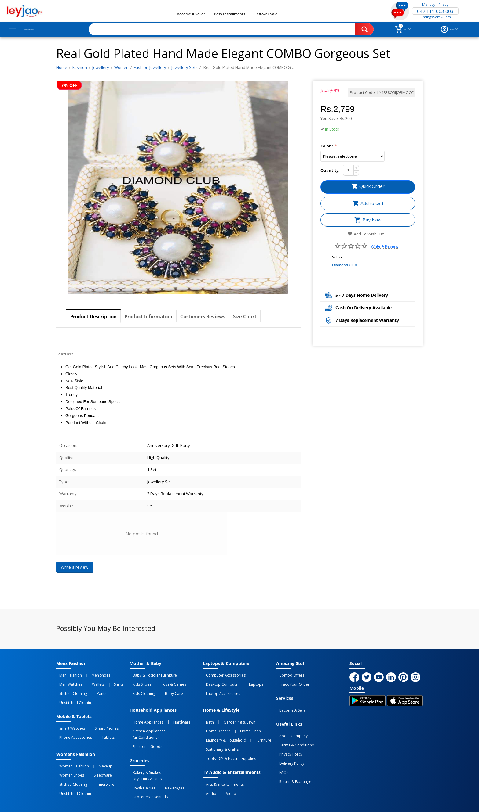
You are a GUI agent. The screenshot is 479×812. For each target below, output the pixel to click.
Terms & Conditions (293, 734)
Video (222, 771)
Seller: (337, 257)
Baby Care (164, 688)
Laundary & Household (223, 727)
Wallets (88, 681)
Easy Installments (229, 13)
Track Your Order (291, 681)
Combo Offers (288, 674)
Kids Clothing (141, 688)
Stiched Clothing (70, 688)
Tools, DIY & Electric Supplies (228, 740)
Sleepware (93, 757)
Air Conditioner (179, 720)
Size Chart (268, 316)
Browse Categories (41, 29)
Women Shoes (68, 757)
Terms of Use (173, 802)
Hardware (172, 714)
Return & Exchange (292, 761)
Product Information (158, 316)
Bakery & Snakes (144, 751)
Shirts (103, 681)
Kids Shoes (139, 681)
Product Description (96, 316)
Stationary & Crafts (219, 734)
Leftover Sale (265, 13)
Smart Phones (97, 718)
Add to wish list (365, 234)
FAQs (280, 754)
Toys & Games (164, 681)
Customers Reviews (220, 316)
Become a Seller (191, 13)
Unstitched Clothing (73, 694)
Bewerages (165, 757)
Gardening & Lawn (230, 714)
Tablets (98, 724)
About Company (290, 728)
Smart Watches (69, 718)
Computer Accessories (222, 674)
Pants (92, 688)
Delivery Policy (288, 748)
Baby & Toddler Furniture (152, 674)
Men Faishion (67, 674)
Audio (208, 771)
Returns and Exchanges (216, 802)
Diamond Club (344, 265)
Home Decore (215, 720)
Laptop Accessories (220, 688)
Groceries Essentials (147, 764)
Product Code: (363, 92)
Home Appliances (145, 714)
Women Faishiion (71, 751)
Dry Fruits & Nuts (175, 751)
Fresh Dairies (141, 757)
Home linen (241, 720)
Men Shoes (91, 674)
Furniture (254, 727)
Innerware (96, 764)
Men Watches (67, 681)
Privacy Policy (287, 741)
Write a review (384, 246)
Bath (207, 714)
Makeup (96, 751)
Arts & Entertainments (221, 764)
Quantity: (330, 170)
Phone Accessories (72, 724)
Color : (327, 146)
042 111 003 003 (435, 11)
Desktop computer (219, 681)
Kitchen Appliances (146, 720)
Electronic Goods (144, 727)
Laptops (247, 681)
